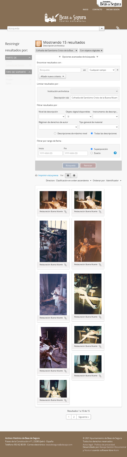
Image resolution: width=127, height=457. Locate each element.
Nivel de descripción (48, 111)
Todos (9, 62)
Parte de (11, 57)
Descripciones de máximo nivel (70, 133)
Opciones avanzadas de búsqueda (78, 56)
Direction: (50, 180)
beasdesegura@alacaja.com (59, 444)
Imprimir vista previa (46, 175)
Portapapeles (118, 28)
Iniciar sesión (113, 9)
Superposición (99, 149)
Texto (8, 84)
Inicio (85, 9)
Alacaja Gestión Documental (112, 447)
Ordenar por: (99, 180)
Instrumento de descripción (105, 111)
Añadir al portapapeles (65, 211)
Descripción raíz (61, 97)
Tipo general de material (90, 122)
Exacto (96, 153)
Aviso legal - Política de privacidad (99, 444)
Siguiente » (83, 416)
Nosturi (88, 450)
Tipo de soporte (16, 71)
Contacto (97, 9)
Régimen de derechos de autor (53, 122)
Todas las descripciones (104, 133)
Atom (116, 450)
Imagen (9, 80)
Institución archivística (58, 91)
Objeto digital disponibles (78, 111)
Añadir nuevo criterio (52, 76)
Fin (65, 148)
